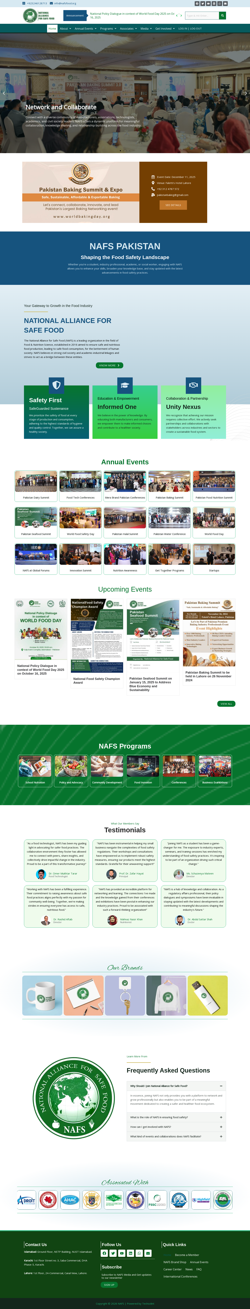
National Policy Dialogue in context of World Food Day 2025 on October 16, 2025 (40, 669)
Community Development (107, 782)
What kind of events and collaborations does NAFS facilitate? (165, 1136)
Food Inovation (143, 782)
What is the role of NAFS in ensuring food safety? (159, 1117)
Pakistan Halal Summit (125, 534)
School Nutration (35, 782)
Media (146, 28)
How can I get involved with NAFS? (150, 1127)
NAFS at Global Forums (36, 570)
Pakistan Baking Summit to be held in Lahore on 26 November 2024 (209, 676)
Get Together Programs (169, 570)
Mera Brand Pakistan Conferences (125, 497)
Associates (128, 28)
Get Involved (165, 28)
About (65, 28)
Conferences (179, 782)
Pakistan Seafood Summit (36, 534)
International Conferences (180, 1276)
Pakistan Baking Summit (169, 497)
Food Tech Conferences (80, 497)
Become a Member (187, 1255)
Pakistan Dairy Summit (36, 497)
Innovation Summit (80, 570)
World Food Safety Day (80, 534)
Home (52, 28)
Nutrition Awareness (125, 570)
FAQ (199, 1269)
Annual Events (85, 28)
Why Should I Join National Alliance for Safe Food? (159, 1086)
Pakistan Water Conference (169, 534)
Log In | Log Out (190, 28)
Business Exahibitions (215, 782)
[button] (65, 29)
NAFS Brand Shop (175, 1262)
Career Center (173, 1269)
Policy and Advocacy (71, 782)
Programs (108, 28)
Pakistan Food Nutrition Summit (214, 497)
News (189, 1269)
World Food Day (214, 534)
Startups (214, 570)
